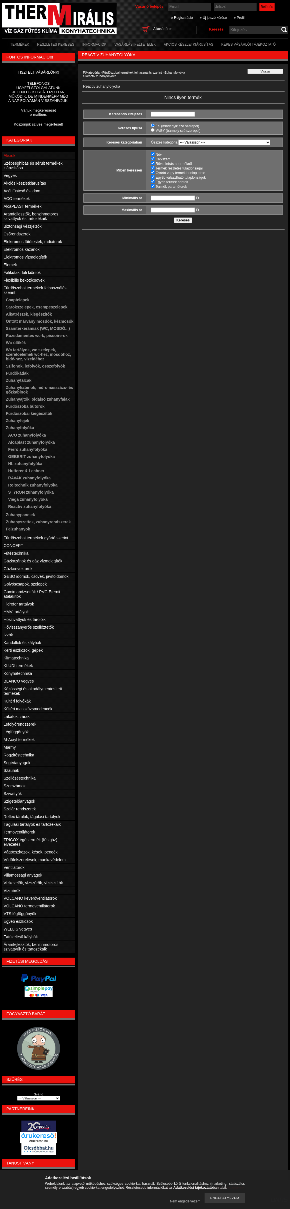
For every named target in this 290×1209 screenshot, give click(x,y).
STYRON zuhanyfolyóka (31, 492)
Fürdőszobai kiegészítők (29, 413)
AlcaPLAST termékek (23, 206)
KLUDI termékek (18, 665)
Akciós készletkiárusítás (25, 183)
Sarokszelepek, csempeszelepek (37, 307)
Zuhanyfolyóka (175, 72)
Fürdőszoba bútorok (25, 406)
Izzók (8, 635)
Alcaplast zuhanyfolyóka (31, 442)
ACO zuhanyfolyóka (27, 435)
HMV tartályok (16, 611)
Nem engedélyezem (185, 1201)
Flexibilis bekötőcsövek (24, 280)
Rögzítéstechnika (19, 755)
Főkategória (91, 72)
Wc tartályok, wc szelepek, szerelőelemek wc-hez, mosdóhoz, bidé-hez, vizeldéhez (38, 354)
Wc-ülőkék (16, 342)
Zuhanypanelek (20, 514)
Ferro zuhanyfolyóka (27, 449)
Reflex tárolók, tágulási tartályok (32, 816)
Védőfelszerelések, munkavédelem (35, 859)
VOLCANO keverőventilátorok (30, 898)
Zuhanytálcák (18, 380)
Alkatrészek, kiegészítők (29, 314)
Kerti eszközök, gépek (23, 650)
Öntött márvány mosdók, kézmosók (40, 321)
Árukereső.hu (38, 1141)
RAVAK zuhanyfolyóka (29, 478)
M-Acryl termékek (19, 739)
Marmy (10, 747)
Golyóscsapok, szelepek (25, 584)
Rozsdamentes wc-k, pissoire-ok (37, 335)
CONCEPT (13, 545)
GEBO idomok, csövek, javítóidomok (36, 576)
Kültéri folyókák (17, 701)
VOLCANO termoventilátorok (29, 906)
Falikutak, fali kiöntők (22, 272)
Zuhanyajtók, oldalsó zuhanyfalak (38, 399)
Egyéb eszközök (18, 921)
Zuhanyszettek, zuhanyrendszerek (38, 522)
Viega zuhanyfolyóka (28, 499)
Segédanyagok (17, 762)
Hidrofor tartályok (19, 604)
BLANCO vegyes (19, 681)
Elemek (10, 265)
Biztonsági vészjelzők (23, 226)
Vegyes (10, 175)
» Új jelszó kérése (213, 18)
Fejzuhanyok (18, 529)
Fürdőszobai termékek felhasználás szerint (132, 72)
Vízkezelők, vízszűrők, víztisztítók (33, 883)
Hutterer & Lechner (26, 471)
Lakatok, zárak (17, 716)
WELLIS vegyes (18, 929)
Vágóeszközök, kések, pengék (31, 852)
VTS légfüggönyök (20, 913)
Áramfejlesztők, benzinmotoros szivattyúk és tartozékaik (31, 216)
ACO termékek (17, 198)
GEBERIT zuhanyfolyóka (31, 456)
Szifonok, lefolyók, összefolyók (35, 366)
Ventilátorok (14, 867)
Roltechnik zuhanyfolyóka (33, 485)
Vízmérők (12, 890)
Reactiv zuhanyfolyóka (29, 506)
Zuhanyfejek (17, 420)
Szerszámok (15, 786)
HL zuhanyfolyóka (25, 463)
